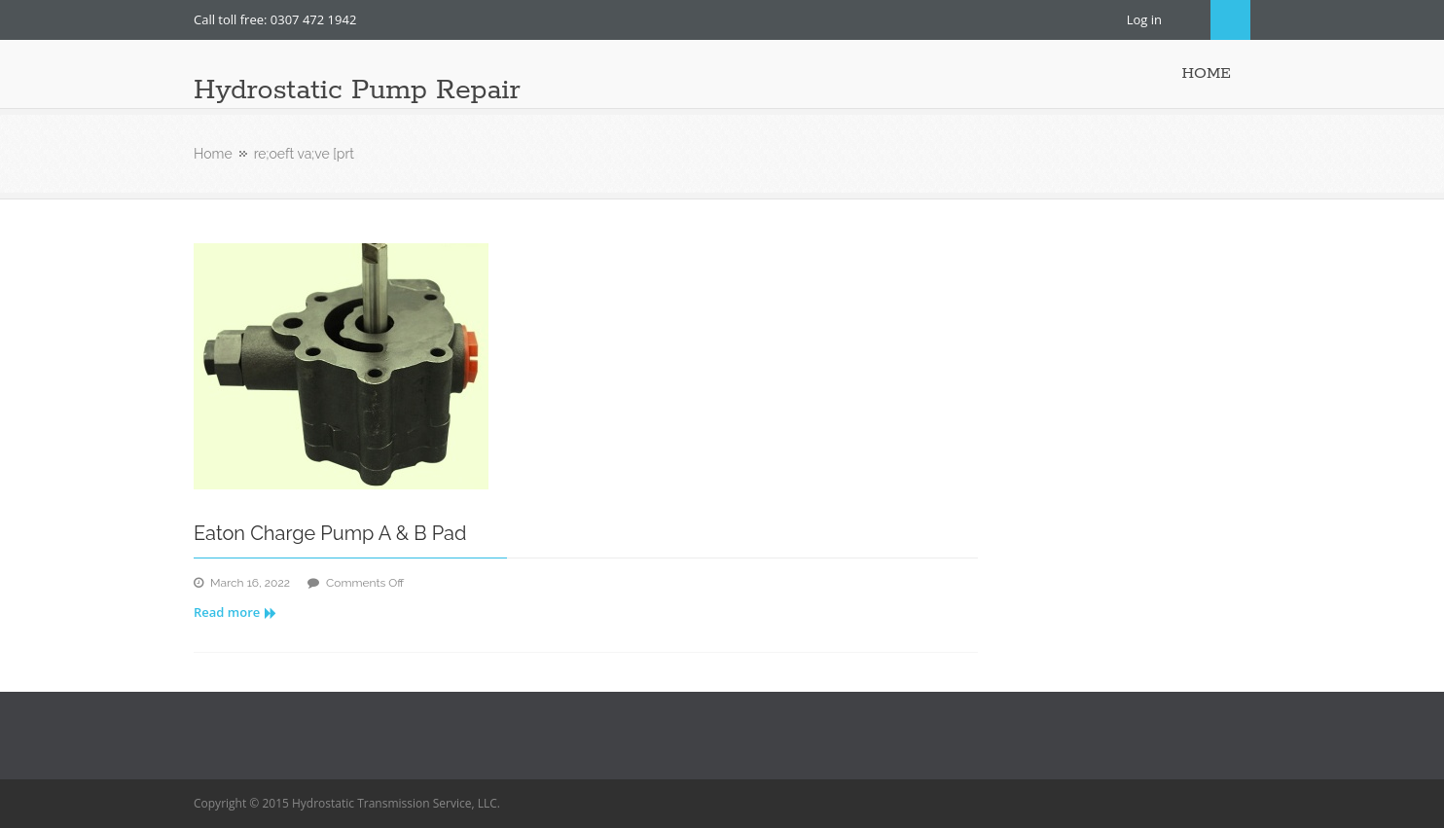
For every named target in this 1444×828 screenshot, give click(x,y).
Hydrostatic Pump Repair (357, 90)
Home (213, 154)
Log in (1144, 19)
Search (1230, 20)
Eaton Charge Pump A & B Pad (330, 533)
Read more (235, 612)
